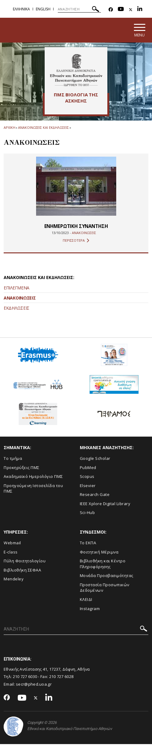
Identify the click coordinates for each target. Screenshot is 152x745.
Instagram (90, 609)
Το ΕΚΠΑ (88, 543)
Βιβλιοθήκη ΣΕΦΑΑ (22, 570)
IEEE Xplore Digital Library (105, 504)
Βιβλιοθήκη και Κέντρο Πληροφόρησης (103, 564)
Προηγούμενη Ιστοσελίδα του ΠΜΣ (33, 489)
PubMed (88, 468)
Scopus (87, 477)
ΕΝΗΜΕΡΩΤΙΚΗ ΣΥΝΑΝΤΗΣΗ (76, 226)
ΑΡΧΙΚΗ (9, 128)
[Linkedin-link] (139, 9)
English (43, 9)
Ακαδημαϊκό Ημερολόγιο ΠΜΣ (33, 477)
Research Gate (95, 495)
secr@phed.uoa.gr (34, 684)
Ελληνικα (21, 9)
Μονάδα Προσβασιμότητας (106, 576)
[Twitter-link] (130, 9)
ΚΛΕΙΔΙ (86, 600)
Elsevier (88, 486)
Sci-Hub (87, 513)
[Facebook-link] (111, 9)
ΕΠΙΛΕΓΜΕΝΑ (16, 288)
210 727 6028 (61, 677)
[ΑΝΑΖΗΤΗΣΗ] (79, 9)
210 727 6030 (25, 677)
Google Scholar (95, 459)
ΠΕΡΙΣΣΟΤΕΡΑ (76, 241)
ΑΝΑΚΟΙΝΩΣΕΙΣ (19, 298)
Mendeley (14, 580)
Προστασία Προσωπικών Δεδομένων (104, 588)
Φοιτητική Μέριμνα (99, 552)
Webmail (12, 543)
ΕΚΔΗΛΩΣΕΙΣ (16, 308)
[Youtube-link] (121, 9)
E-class (11, 552)
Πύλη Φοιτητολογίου (25, 561)
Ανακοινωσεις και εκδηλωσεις (43, 128)
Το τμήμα (13, 459)
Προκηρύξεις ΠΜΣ (21, 468)
